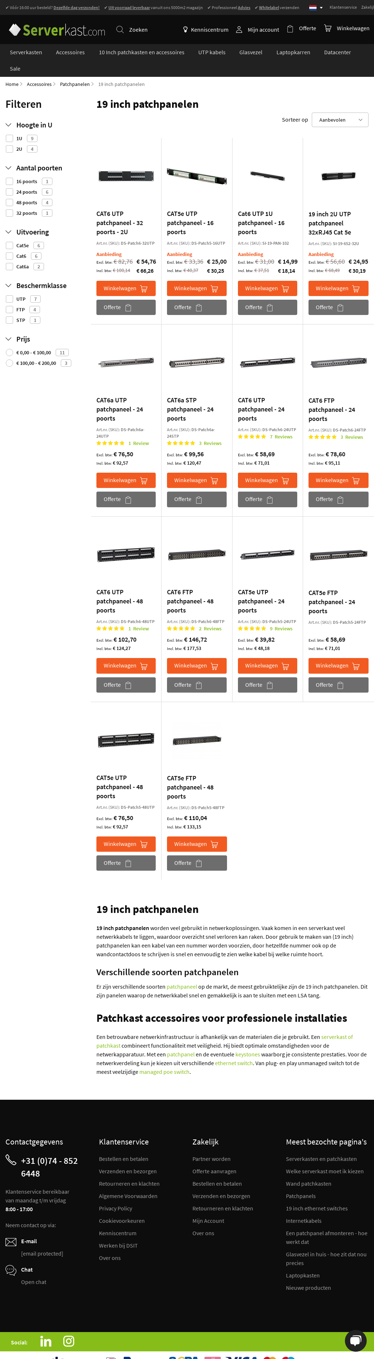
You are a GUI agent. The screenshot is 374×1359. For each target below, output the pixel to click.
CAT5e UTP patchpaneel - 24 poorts (261, 585)
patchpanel (181, 1038)
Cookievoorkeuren (122, 1205)
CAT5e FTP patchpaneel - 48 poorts (190, 771)
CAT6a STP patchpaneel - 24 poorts (190, 393)
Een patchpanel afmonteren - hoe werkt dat (326, 1222)
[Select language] (316, 8)
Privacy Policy (115, 1192)
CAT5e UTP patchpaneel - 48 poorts (119, 771)
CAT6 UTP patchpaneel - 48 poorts (119, 585)
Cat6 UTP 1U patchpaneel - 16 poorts (261, 207)
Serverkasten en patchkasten (321, 1143)
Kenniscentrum (207, 29)
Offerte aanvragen (214, 1155)
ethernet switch (234, 1047)
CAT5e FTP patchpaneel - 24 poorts (332, 586)
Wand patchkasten (308, 1167)
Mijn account (264, 29)
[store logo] (54, 25)
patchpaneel (182, 970)
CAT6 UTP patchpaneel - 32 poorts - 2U (119, 207)
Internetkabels (304, 1205)
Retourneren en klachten (129, 1167)
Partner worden (211, 1143)
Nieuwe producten (308, 1272)
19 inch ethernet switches (317, 1192)
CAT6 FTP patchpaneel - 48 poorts (190, 585)
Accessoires (39, 68)
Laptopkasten (303, 1259)
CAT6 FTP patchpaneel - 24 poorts (332, 394)
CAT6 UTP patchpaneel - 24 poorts (261, 393)
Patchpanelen (75, 68)
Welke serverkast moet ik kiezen (325, 1155)
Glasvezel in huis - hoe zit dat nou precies (326, 1243)
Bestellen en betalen (123, 1143)
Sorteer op (295, 103)
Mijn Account (208, 1205)
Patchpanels (301, 1180)
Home (12, 68)
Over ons (110, 1242)
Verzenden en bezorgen (128, 1155)
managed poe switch (164, 1056)
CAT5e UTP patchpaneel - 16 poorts (190, 207)
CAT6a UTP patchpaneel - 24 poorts (119, 393)
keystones (247, 1038)
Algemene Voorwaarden (128, 1180)
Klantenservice (343, 7)
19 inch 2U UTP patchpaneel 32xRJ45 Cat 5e (330, 207)
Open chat (33, 1266)
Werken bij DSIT (118, 1229)
